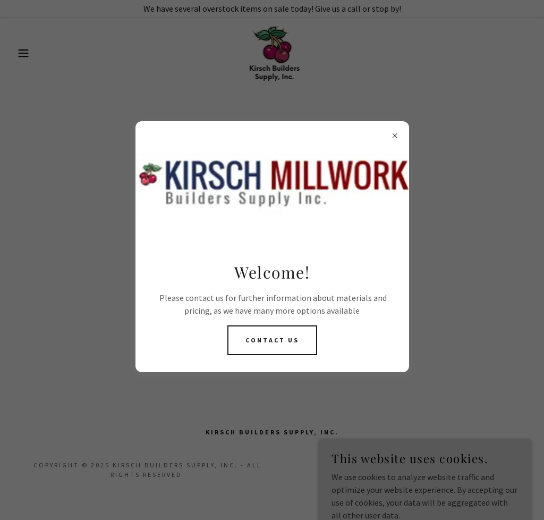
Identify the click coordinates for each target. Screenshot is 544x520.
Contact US (272, 340)
